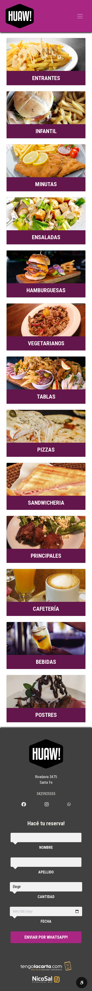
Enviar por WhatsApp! (46, 937)
